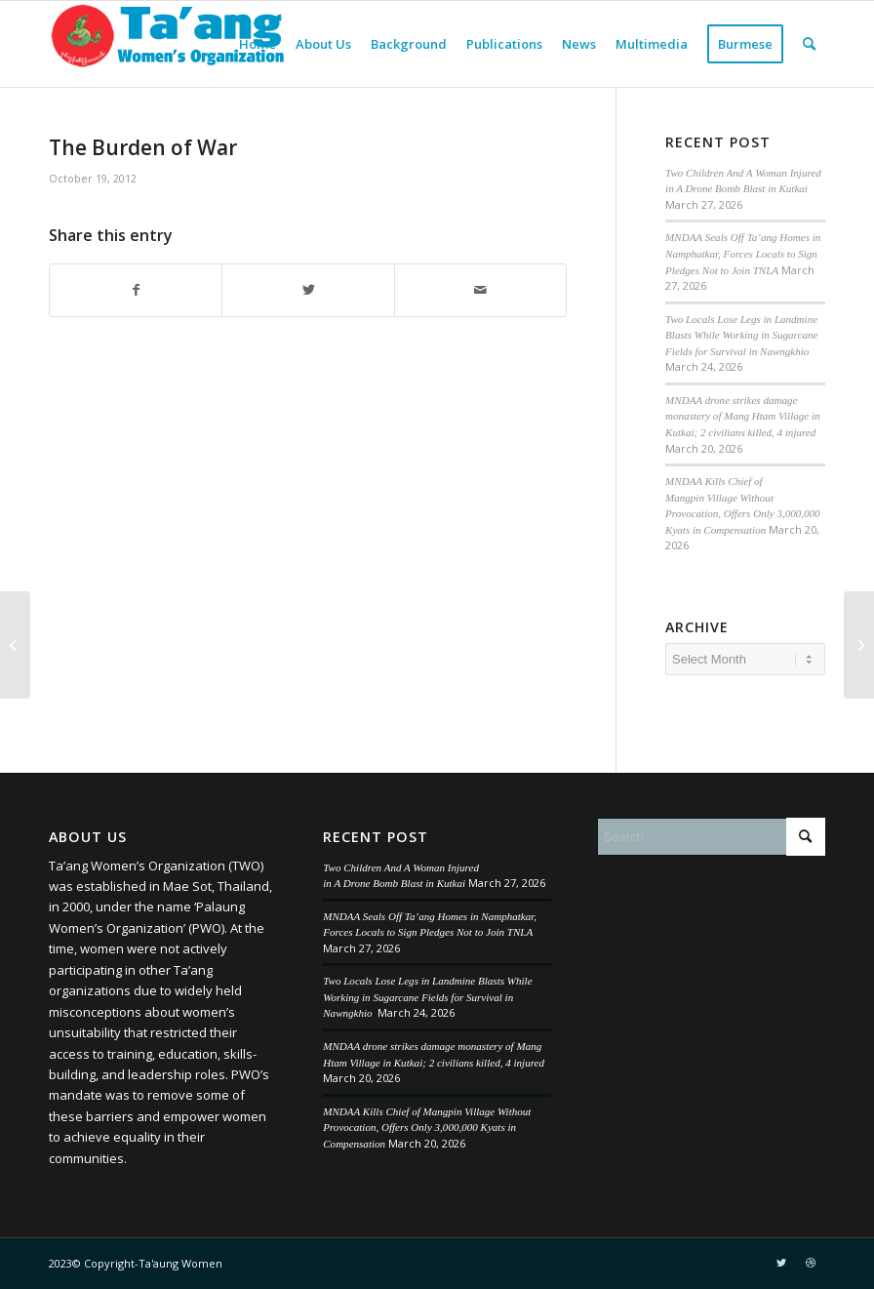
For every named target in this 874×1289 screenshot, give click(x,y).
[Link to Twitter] (781, 1262)
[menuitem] (257, 44)
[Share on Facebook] (135, 289)
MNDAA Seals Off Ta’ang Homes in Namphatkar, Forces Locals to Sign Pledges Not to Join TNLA (742, 253)
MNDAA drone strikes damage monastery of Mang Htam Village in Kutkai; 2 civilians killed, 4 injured (742, 416)
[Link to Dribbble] (810, 1262)
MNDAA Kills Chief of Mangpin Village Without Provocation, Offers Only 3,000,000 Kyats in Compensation (427, 1127)
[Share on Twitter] (307, 289)
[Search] (809, 44)
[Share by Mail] (480, 289)
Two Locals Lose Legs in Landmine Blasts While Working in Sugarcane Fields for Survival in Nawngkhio (741, 335)
